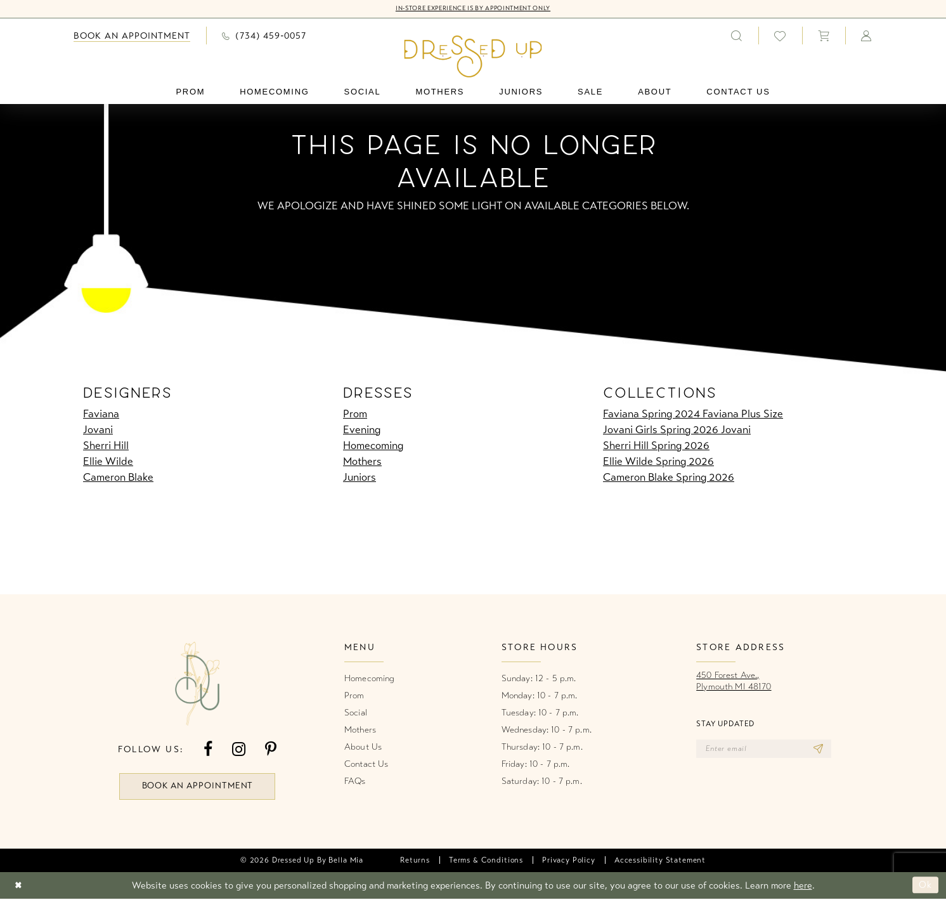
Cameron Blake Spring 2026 (668, 477)
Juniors (359, 477)
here (803, 886)
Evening (361, 429)
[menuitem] (132, 36)
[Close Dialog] (19, 886)
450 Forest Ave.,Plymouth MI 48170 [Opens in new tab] (733, 681)
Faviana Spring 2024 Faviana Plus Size (693, 414)
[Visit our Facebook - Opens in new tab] (208, 749)
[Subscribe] (822, 749)
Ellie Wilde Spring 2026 (658, 461)
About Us (363, 746)
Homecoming (373, 445)
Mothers (362, 461)
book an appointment (197, 786)
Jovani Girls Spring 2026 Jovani (677, 429)
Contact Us (366, 764)
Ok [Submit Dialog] (925, 886)
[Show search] (736, 35)
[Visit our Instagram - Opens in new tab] (238, 749)
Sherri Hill (106, 445)
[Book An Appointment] (132, 36)
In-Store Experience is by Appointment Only (473, 9)
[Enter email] (766, 749)
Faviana (101, 414)
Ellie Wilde (108, 461)
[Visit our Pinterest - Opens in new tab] (270, 749)
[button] (823, 35)
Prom (355, 414)
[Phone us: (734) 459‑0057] (264, 35)
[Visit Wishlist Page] (780, 36)
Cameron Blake (118, 477)
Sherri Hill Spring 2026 (656, 445)
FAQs (355, 781)
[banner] (473, 56)
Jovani (98, 429)
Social (355, 712)
